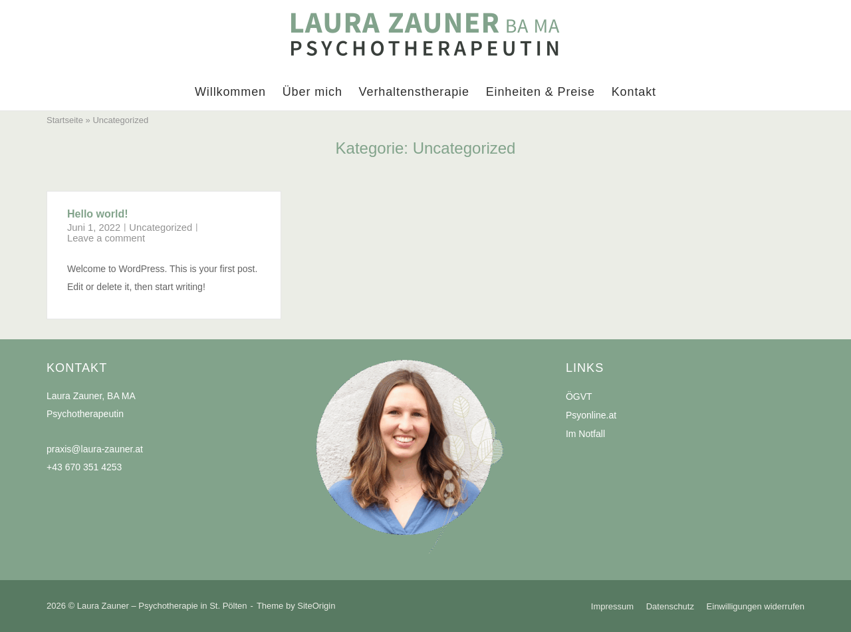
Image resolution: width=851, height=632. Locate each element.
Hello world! (97, 214)
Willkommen (230, 91)
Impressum (612, 606)
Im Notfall (585, 433)
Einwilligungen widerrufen (755, 606)
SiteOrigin (316, 606)
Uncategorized (160, 227)
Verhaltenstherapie (414, 91)
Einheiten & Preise (540, 91)
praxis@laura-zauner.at (95, 449)
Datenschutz (670, 606)
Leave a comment (106, 238)
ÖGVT (579, 396)
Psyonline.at (591, 415)
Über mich (312, 91)
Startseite (65, 120)
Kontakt (634, 91)
